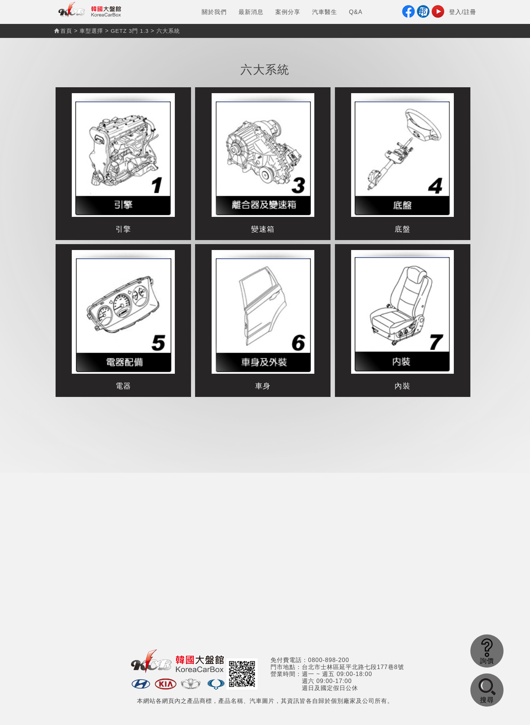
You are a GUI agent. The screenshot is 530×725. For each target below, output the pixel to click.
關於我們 (214, 12)
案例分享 (287, 12)
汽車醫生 (324, 12)
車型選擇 (91, 31)
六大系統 (168, 31)
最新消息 (251, 12)
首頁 (63, 31)
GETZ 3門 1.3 (130, 31)
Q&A (356, 12)
